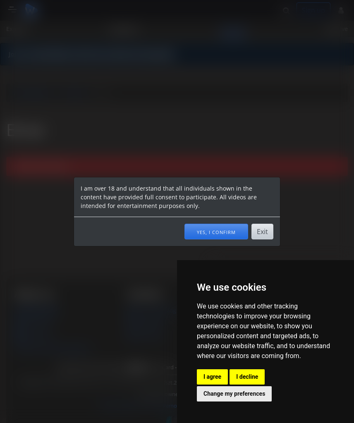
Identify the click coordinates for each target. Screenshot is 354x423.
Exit (262, 231)
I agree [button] (212, 376)
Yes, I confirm (216, 231)
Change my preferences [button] (234, 393)
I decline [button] (247, 376)
